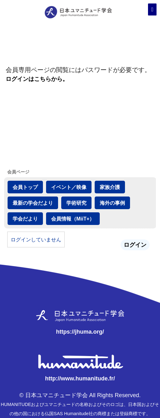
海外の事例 (112, 203)
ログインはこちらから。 (37, 79)
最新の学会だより (33, 203)
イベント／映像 (68, 187)
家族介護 (110, 187)
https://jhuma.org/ (80, 332)
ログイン (135, 245)
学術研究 (76, 203)
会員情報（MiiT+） (73, 218)
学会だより (25, 218)
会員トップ (25, 187)
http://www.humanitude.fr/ (80, 378)
